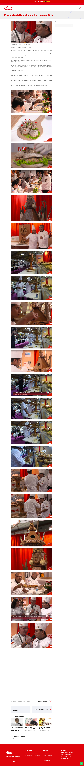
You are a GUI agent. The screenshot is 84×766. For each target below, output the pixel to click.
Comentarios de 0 (26, 44)
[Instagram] (17, 758)
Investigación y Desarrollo (48, 752)
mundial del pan (21, 701)
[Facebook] (11, 758)
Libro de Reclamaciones (48, 759)
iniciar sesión (17, 732)
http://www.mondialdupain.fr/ (41, 85)
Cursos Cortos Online (28, 752)
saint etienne (27, 701)
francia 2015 (14, 701)
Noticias (13, 41)
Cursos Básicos (37, 752)
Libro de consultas (47, 757)
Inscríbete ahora (46, 1)
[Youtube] (14, 758)
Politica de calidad (47, 754)
